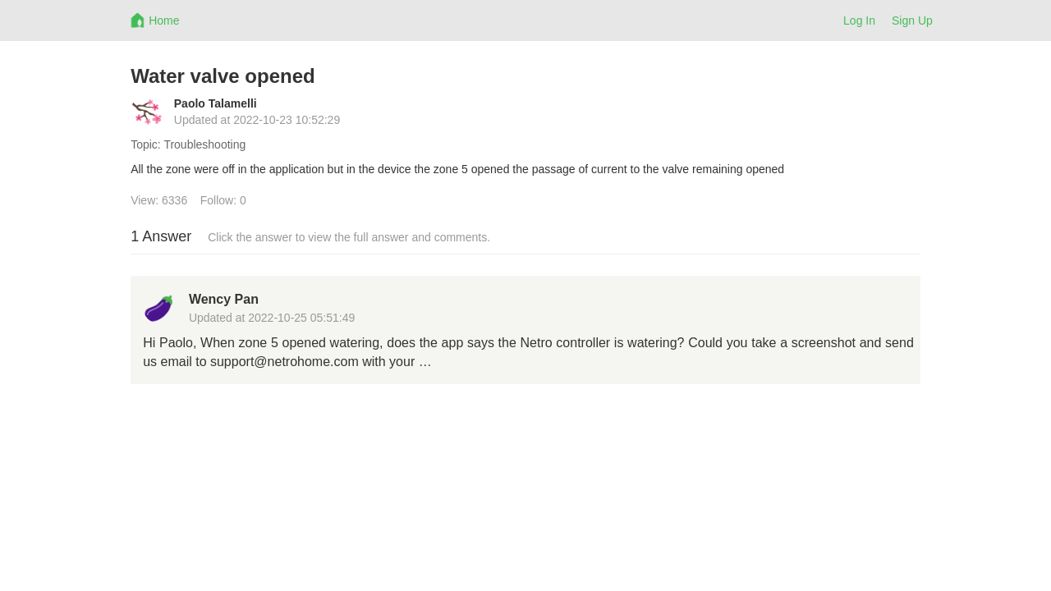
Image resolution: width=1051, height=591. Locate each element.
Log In (859, 20)
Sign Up (912, 20)
